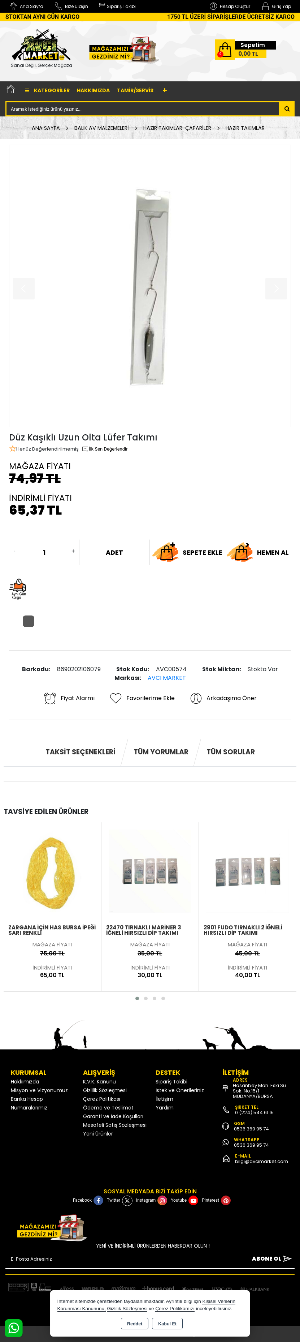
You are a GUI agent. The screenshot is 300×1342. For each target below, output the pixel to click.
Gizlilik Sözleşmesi (105, 1090)
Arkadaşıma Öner (223, 698)
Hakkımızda (93, 90)
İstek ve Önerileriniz (180, 1090)
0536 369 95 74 (251, 1128)
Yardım (165, 1107)
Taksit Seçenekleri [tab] (80, 752)
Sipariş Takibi (171, 1081)
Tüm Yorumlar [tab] (161, 752)
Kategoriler (47, 90)
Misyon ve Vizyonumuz (39, 1090)
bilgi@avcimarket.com (261, 1161)
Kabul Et (167, 1323)
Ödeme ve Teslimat (108, 1107)
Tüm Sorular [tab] (230, 752)
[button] (137, 998)
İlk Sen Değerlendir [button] (105, 449)
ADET (114, 552)
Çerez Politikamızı (175, 1308)
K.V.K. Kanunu (99, 1081)
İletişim (164, 1099)
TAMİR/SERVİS (135, 90)
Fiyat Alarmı (69, 698)
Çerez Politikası (101, 1099)
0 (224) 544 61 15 (254, 1112)
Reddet (134, 1323)
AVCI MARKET (167, 678)
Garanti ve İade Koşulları (113, 1116)
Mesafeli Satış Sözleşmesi (115, 1125)
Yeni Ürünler (98, 1133)
